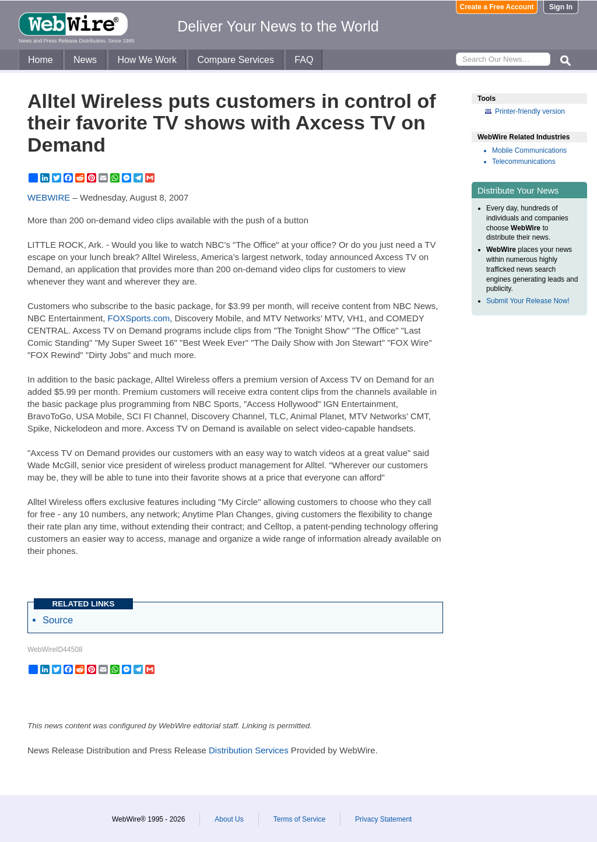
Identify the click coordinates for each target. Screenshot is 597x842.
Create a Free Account (497, 7)
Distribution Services (249, 750)
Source (58, 620)
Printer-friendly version (530, 111)
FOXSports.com (139, 318)
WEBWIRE (48, 197)
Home (40, 60)
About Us (229, 819)
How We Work (147, 60)
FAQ (303, 60)
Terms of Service (299, 819)
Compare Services (235, 60)
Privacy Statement (383, 819)
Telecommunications (524, 161)
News (85, 60)
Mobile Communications (529, 150)
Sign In (561, 7)
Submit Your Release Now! (528, 301)
